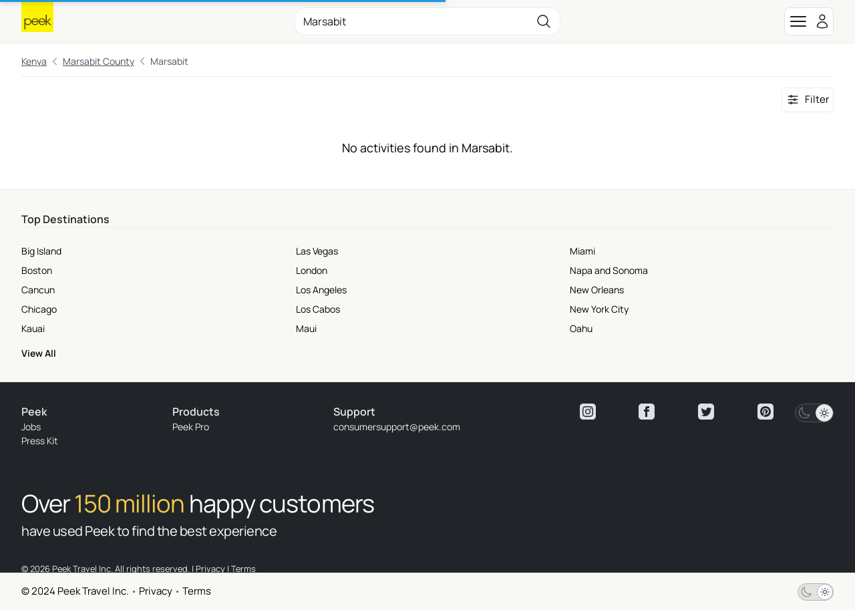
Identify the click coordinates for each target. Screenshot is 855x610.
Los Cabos (318, 309)
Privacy (155, 591)
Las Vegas (317, 251)
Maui (306, 328)
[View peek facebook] (647, 412)
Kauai (33, 328)
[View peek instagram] (588, 412)
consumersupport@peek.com (396, 426)
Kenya (34, 61)
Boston (36, 270)
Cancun (38, 289)
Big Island (41, 251)
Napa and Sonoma (609, 270)
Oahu (581, 328)
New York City (599, 309)
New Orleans (597, 289)
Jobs (31, 426)
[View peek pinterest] (765, 412)
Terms (196, 591)
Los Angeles (321, 289)
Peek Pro (190, 426)
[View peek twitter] (706, 412)
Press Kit (39, 440)
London (311, 270)
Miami (582, 251)
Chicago (39, 309)
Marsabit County (98, 61)
